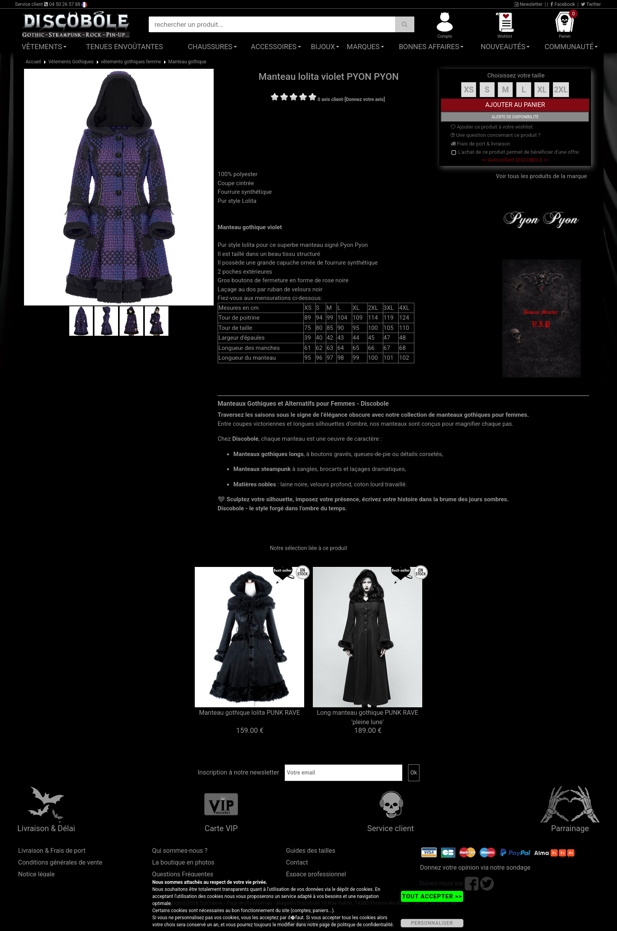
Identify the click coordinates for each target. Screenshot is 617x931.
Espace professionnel (316, 874)
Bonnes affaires (429, 46)
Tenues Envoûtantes (124, 46)
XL (542, 89)
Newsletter (529, 4)
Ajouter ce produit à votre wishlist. (492, 127)
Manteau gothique (187, 61)
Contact (297, 862)
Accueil (33, 61)
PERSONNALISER (432, 923)
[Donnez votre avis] (365, 99)
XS (469, 89)
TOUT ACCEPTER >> (432, 896)
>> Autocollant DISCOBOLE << (515, 160)
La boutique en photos (183, 862)
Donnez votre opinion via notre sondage (475, 867)
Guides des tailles (310, 850)
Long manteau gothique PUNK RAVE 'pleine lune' (367, 717)
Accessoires (274, 46)
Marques (363, 46)
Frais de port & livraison (480, 144)
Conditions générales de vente (60, 862)
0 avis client (330, 99)
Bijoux (323, 46)
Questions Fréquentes (182, 874)
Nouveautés (503, 46)
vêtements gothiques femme (131, 61)
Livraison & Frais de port (51, 850)
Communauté (569, 46)
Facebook (562, 4)
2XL (561, 89)
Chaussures (210, 46)
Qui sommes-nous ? (179, 850)
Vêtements (42, 46)
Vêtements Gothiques (71, 61)
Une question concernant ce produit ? (496, 135)
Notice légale (36, 874)
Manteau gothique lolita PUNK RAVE (249, 712)
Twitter (591, 4)
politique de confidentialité (365, 924)
